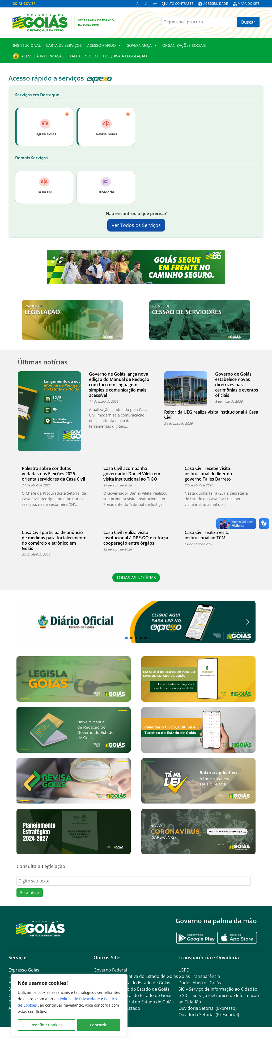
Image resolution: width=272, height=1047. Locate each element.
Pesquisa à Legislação (125, 55)
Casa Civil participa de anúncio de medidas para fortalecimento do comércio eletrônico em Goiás (54, 540)
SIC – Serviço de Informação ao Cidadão (217, 989)
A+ (155, 3)
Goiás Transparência (199, 976)
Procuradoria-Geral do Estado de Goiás (133, 995)
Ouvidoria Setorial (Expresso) (207, 1008)
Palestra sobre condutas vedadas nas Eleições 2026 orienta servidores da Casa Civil (53, 473)
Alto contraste (179, 3)
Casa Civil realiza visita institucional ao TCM (207, 535)
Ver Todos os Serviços (136, 225)
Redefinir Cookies (46, 1024)
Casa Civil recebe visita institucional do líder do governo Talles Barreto (208, 473)
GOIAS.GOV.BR (24, 3)
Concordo (99, 1024)
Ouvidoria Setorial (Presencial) (208, 1014)
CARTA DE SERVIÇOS (64, 45)
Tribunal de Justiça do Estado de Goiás (132, 983)
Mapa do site (249, 3)
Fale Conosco (84, 55)
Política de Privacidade (80, 998)
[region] (69, 1005)
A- (138, 3)
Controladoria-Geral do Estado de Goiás (134, 1002)
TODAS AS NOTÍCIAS (136, 578)
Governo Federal (110, 970)
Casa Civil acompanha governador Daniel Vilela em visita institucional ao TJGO (131, 473)
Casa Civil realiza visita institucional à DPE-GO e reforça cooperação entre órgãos (135, 537)
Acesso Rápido (104, 45)
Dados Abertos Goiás (199, 983)
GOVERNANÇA (141, 45)
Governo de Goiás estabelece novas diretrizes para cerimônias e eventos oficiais (236, 384)
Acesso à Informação (43, 55)
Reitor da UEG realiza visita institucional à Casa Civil (211, 414)
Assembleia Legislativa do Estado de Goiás (136, 976)
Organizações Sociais (184, 45)
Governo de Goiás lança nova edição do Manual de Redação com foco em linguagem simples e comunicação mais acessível (119, 384)
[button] (136, 622)
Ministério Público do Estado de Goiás (131, 989)
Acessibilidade (215, 3)
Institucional (27, 45)
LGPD (184, 970)
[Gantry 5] (40, 928)
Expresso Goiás (23, 970)
